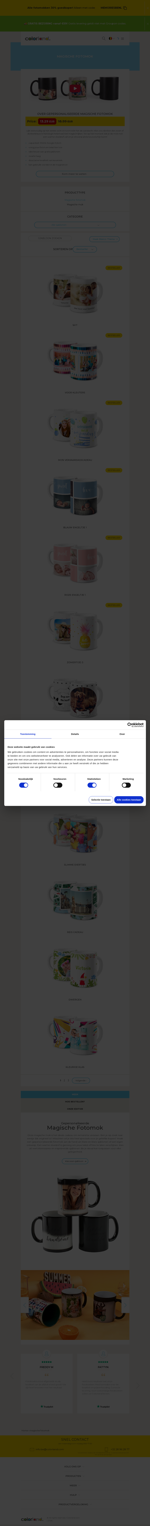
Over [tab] (122, 734)
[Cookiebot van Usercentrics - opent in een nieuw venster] (130, 725)
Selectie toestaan (101, 799)
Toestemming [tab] (28, 734)
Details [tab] (75, 734)
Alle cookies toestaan (129, 799)
